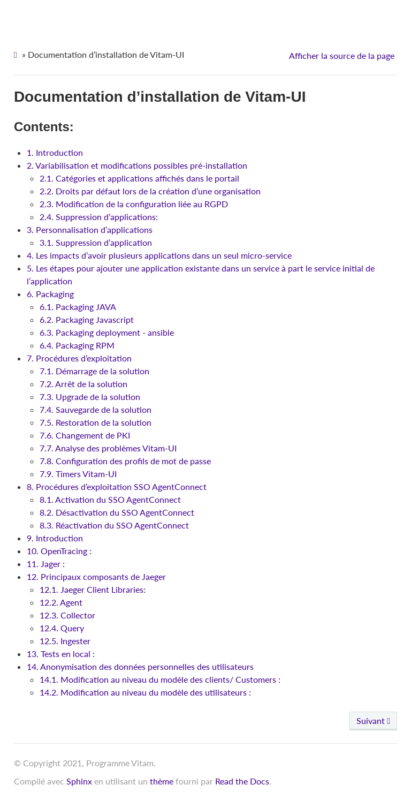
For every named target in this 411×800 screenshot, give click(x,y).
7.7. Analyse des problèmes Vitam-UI (108, 448)
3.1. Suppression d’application (96, 242)
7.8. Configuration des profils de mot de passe (125, 461)
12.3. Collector (67, 615)
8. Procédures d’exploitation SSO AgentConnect (117, 486)
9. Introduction (55, 538)
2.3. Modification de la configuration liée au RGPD (134, 204)
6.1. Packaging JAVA (78, 306)
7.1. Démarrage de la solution (94, 371)
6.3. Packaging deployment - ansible (107, 332)
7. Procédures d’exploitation (79, 358)
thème (161, 781)
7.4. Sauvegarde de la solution (95, 409)
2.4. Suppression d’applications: (99, 217)
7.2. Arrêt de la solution (83, 384)
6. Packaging (50, 294)
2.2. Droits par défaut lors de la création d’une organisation (150, 191)
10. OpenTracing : (59, 551)
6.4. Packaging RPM (77, 345)
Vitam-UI (208, 16)
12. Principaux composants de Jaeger (96, 576)
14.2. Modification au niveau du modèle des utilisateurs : (145, 692)
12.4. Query (62, 628)
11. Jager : (46, 564)
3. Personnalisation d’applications (90, 229)
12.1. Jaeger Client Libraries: (93, 589)
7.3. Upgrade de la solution (90, 396)
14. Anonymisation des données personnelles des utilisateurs (140, 666)
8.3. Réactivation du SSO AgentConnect (114, 525)
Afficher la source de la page (341, 55)
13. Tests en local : (61, 653)
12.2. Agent (61, 602)
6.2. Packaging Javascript (87, 319)
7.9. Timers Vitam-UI (78, 474)
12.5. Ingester (65, 641)
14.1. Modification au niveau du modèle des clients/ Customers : (160, 679)
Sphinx (79, 781)
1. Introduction (55, 152)
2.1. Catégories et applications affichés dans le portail (139, 178)
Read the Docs (242, 781)
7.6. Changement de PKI (85, 435)
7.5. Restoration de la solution (95, 422)
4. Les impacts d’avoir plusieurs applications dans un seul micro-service (159, 255)
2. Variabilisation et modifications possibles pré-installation (137, 165)
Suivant (373, 720)
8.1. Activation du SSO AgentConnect (110, 499)
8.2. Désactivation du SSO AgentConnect (117, 512)
